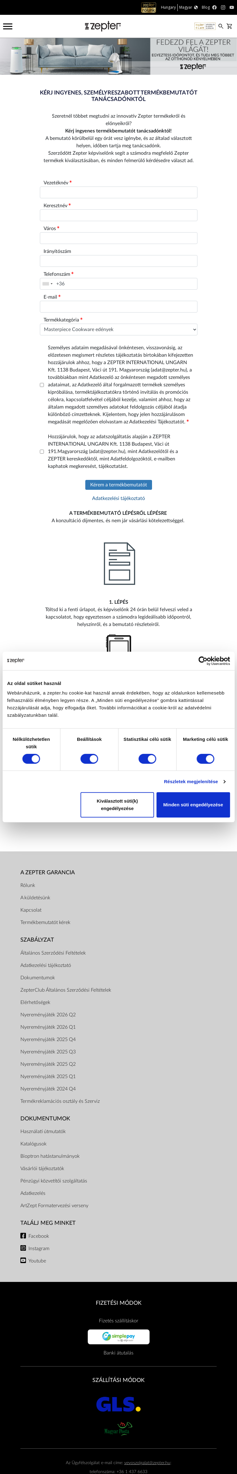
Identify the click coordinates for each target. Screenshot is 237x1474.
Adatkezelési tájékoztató (118, 498)
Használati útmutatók (43, 1131)
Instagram (38, 1248)
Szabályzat (37, 940)
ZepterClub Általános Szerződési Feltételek (65, 990)
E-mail (52, 297)
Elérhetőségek (35, 1002)
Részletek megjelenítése (191, 781)
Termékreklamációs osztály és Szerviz (60, 1101)
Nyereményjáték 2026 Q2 (48, 1014)
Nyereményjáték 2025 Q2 (48, 1064)
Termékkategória (63, 319)
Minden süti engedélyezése (193, 804)
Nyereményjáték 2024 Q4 (48, 1088)
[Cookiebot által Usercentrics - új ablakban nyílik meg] (203, 661)
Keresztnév (57, 205)
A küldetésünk (35, 897)
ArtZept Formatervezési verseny (54, 1205)
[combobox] (47, 283)
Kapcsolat (30, 910)
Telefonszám (59, 274)
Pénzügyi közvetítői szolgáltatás (53, 1180)
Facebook (38, 1236)
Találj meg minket (48, 1223)
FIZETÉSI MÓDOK (119, 1303)
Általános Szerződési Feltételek (53, 953)
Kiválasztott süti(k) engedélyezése (117, 804)
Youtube (37, 1260)
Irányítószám (57, 251)
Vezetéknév (58, 182)
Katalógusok (33, 1143)
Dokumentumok (37, 977)
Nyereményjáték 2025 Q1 (48, 1076)
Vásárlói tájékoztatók (42, 1168)
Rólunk (27, 885)
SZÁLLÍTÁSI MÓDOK (118, 1380)
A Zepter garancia (47, 872)
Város (51, 228)
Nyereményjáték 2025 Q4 (48, 1039)
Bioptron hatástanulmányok (50, 1156)
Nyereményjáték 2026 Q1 (48, 1027)
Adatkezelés (32, 1193)
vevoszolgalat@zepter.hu (147, 1462)
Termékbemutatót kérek (45, 922)
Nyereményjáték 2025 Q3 (48, 1051)
